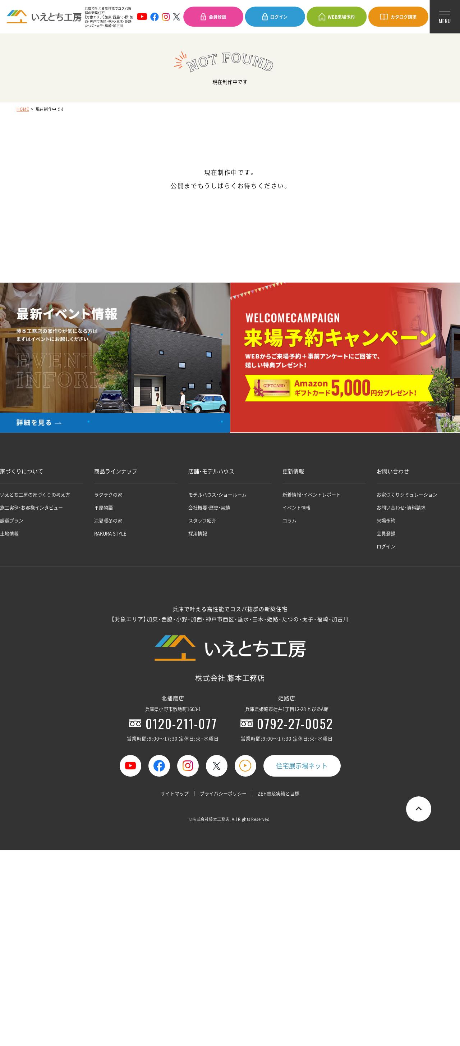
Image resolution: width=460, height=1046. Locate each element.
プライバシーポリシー (223, 793)
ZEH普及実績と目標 (278, 793)
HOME (23, 109)
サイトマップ (175, 793)
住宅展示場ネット (302, 765)
